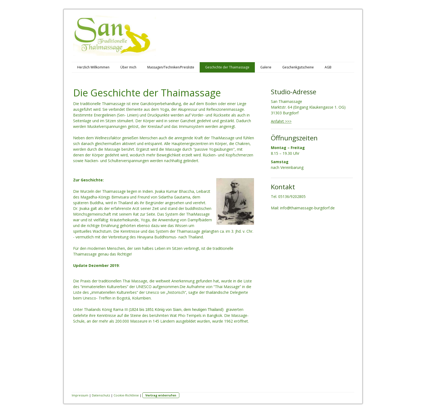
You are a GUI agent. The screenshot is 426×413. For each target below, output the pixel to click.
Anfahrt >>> (281, 121)
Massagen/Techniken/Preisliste (170, 67)
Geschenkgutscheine (298, 67)
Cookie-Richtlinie (126, 395)
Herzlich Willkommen (93, 67)
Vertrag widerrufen (160, 395)
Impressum (80, 395)
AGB (328, 67)
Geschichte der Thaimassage (227, 67)
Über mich (128, 67)
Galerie (265, 67)
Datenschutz (101, 395)
